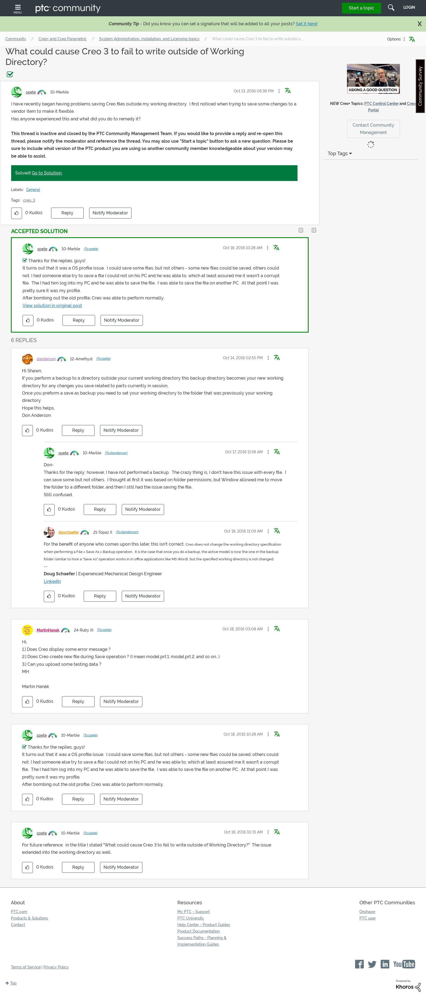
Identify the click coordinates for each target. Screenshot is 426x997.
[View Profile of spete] (31, 92)
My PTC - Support (193, 912)
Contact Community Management (373, 129)
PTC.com (19, 912)
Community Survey (420, 86)
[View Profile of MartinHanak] (48, 630)
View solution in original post (52, 305)
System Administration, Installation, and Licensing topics (149, 39)
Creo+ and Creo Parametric (63, 39)
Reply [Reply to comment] (79, 320)
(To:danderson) (116, 453)
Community (15, 39)
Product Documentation (198, 931)
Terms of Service (26, 967)
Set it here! (307, 23)
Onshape (367, 912)
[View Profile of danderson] (46, 359)
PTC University (190, 918)
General (33, 190)
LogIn (409, 7)
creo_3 (29, 200)
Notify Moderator (110, 212)
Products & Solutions (29, 918)
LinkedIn (52, 581)
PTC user (367, 918)
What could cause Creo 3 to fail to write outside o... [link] (257, 39)
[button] (279, 91)
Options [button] (394, 39)
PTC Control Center (381, 103)
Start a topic (361, 8)
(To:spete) (91, 249)
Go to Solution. (47, 173)
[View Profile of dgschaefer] (68, 532)
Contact (18, 925)
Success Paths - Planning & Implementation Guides (202, 941)
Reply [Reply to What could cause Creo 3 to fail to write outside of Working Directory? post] (67, 212)
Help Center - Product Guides (203, 925)
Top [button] (13, 983)
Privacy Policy (56, 967)
